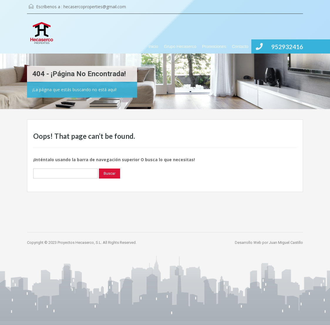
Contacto (240, 46)
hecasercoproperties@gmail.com (94, 6)
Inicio (153, 46)
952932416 (287, 46)
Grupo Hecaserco (180, 46)
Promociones (214, 46)
